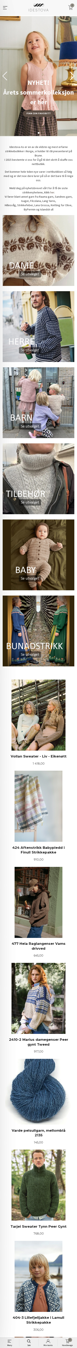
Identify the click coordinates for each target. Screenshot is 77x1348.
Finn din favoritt (38, 113)
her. (52, 192)
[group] (38, 76)
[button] (72, 76)
